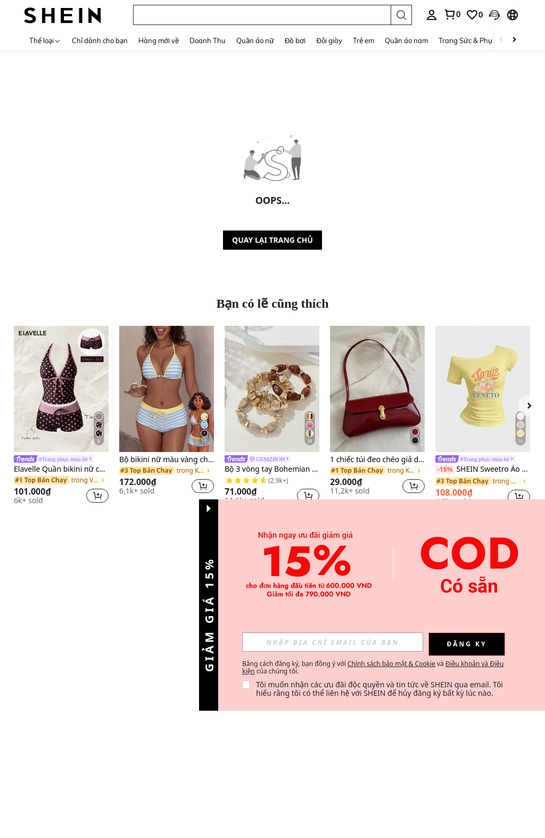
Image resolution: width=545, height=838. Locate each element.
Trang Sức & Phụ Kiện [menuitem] (473, 40)
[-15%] (444, 469)
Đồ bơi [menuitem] (295, 40)
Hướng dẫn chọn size (105, 707)
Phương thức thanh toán (165, 651)
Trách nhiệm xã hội (108, 723)
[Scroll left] (501, 40)
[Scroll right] (514, 40)
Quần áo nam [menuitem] (406, 40)
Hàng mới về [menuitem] (158, 40)
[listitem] (61, 417)
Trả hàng (94, 650)
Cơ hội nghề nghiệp (33, 661)
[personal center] (431, 15)
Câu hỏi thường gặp (169, 683)
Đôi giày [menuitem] (329, 40)
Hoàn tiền (95, 663)
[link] (451, 14)
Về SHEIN (30, 633)
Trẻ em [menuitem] (363, 40)
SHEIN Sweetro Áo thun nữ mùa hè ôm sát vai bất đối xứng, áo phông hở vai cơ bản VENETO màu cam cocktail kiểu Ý (482, 469)
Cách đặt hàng (102, 675)
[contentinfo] (409, 787)
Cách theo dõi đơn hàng (107, 690)
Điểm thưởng (165, 667)
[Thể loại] (45, 40)
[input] (332, 642)
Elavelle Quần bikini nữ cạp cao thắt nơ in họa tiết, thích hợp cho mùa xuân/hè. (61, 469)
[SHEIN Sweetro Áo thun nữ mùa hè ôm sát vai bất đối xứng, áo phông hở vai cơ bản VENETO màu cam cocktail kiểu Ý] (482, 389)
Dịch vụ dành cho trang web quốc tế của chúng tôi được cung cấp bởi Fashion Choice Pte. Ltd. (114, 792)
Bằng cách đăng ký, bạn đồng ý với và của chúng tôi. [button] (372, 667)
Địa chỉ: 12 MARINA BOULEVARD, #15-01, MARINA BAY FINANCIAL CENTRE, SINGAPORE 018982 (115, 810)
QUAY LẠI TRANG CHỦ (272, 240)
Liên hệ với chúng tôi (172, 634)
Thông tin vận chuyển (100, 634)
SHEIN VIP (97, 736)
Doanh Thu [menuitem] (207, 40)
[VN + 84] (299, 731)
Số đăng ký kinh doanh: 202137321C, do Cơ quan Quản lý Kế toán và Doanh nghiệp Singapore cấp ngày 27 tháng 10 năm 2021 (125, 830)
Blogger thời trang (41, 646)
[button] (262, 15)
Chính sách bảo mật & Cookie (391, 663)
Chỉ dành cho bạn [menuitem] (100, 40)
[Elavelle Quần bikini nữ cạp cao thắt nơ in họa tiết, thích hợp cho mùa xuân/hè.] (61, 389)
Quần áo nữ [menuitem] (255, 40)
